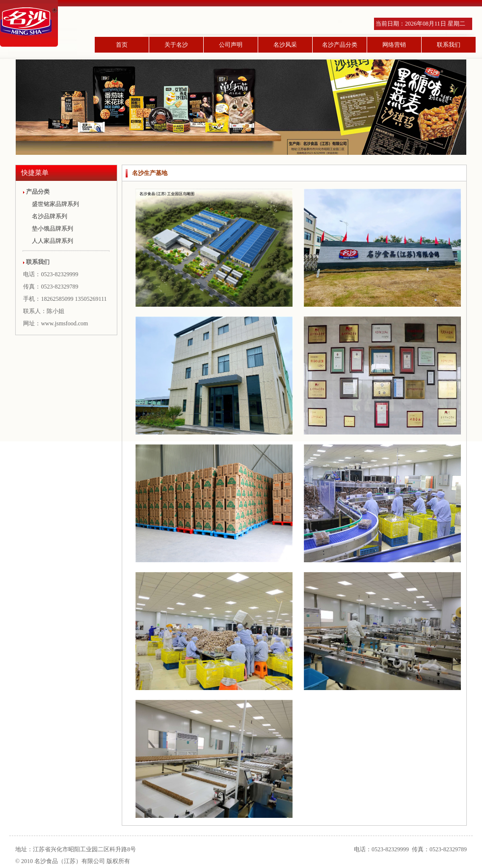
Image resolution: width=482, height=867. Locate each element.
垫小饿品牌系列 (52, 228)
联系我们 (448, 44)
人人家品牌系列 (52, 240)
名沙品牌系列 (49, 216)
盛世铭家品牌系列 (55, 204)
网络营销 (394, 44)
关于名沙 (176, 44)
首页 (122, 44)
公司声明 (230, 44)
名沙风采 (285, 44)
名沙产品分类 (339, 44)
